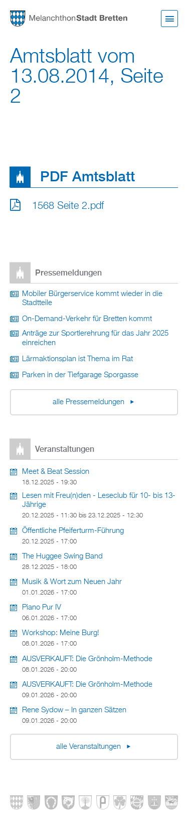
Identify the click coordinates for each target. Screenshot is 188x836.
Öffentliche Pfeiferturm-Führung (73, 530)
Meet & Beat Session (55, 471)
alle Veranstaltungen (89, 746)
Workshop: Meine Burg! (60, 633)
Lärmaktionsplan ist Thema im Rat (77, 359)
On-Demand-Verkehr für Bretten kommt (87, 319)
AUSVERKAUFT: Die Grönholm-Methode (87, 659)
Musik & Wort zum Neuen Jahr (72, 582)
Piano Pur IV (41, 607)
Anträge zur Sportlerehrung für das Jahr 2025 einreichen (95, 338)
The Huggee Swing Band (62, 556)
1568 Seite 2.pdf (68, 206)
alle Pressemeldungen (89, 402)
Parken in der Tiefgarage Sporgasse (80, 375)
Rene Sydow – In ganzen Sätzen (74, 710)
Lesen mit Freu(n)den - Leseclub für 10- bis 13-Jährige (98, 500)
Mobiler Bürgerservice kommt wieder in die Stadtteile (92, 299)
